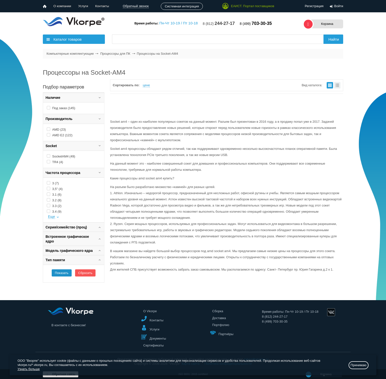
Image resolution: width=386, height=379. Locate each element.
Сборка (217, 311)
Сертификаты (153, 345)
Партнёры (221, 333)
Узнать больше (28, 369)
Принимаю (358, 365)
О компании (62, 6)
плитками (330, 85)
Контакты (102, 6)
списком (337, 85)
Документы (153, 337)
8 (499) (256, 24)
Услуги (83, 6)
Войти (338, 6)
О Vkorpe (150, 311)
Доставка (219, 318)
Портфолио (220, 325)
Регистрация (314, 6)
